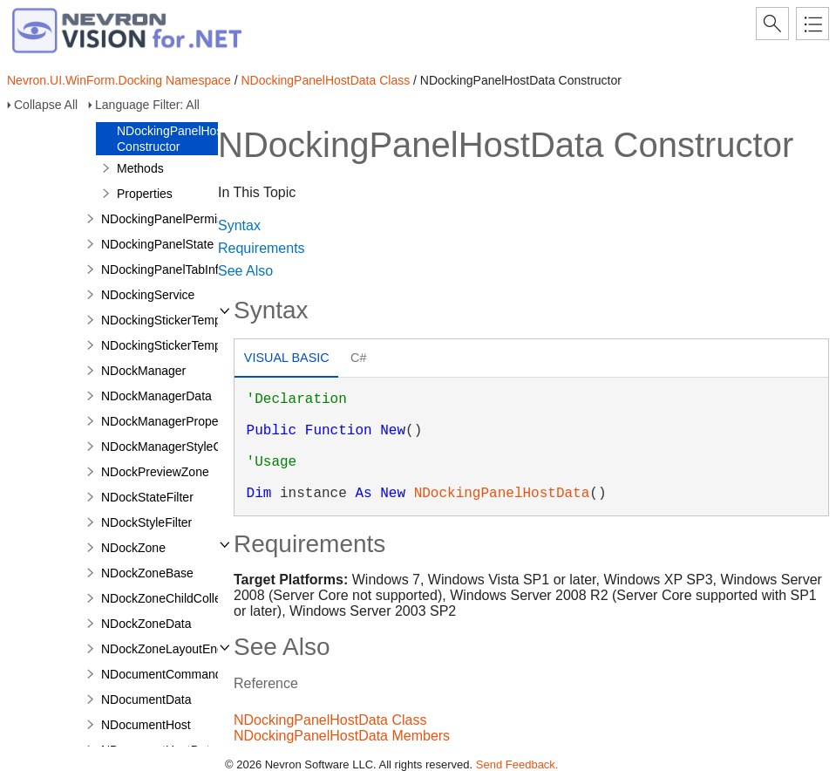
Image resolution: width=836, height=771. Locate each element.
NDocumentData (146, 699)
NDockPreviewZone (155, 472)
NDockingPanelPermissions (176, 219)
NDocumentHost (146, 725)
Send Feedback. (517, 764)
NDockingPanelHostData (502, 493)
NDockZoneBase (147, 573)
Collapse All (46, 105)
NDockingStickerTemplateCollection (198, 345)
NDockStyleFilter (146, 522)
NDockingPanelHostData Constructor (184, 139)
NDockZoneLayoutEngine (171, 649)
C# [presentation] (358, 358)
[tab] (286, 360)
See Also (245, 270)
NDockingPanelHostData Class (325, 80)
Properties (145, 194)
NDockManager (143, 371)
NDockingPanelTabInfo (163, 269)
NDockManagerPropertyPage (181, 421)
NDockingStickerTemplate (171, 320)
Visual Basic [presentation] (287, 358)
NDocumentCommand (161, 674)
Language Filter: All (147, 105)
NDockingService (147, 295)
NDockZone (133, 548)
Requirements (261, 248)
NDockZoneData (146, 624)
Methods (140, 168)
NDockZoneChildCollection (174, 598)
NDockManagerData (156, 396)
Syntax (239, 225)
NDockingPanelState (157, 244)
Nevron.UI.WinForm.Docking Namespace (119, 80)
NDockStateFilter (147, 497)
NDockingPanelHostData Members (342, 735)
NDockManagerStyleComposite (186, 447)
